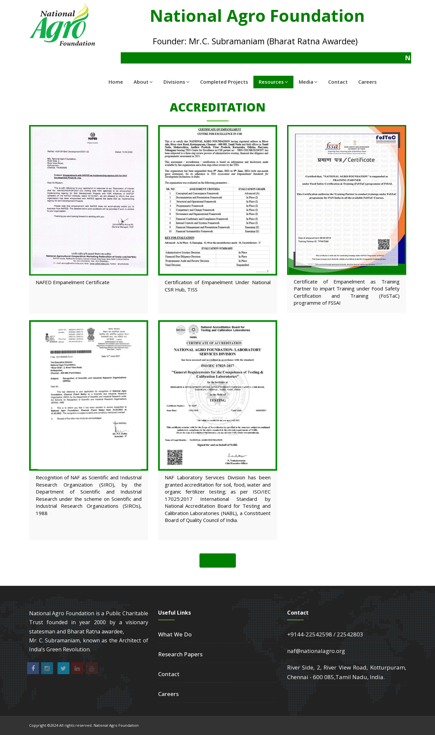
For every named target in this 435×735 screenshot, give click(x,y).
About (143, 81)
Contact (338, 81)
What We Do (175, 634)
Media (308, 81)
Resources (273, 81)
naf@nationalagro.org (316, 651)
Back (217, 560)
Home (116, 81)
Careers (367, 81)
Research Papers (180, 654)
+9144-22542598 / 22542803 (325, 634)
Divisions (176, 81)
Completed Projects (224, 81)
